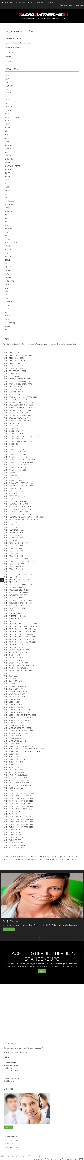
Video (42, 971)
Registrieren (79, 5)
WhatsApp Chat (12, 1147)
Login (71, 5)
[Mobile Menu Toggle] (3, 16)
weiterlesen (9, 929)
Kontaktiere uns (12, 1137)
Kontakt (11, 1081)
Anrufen (8, 1127)
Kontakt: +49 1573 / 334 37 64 (14, 2)
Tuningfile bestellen (14, 1140)
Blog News (63, 5)
